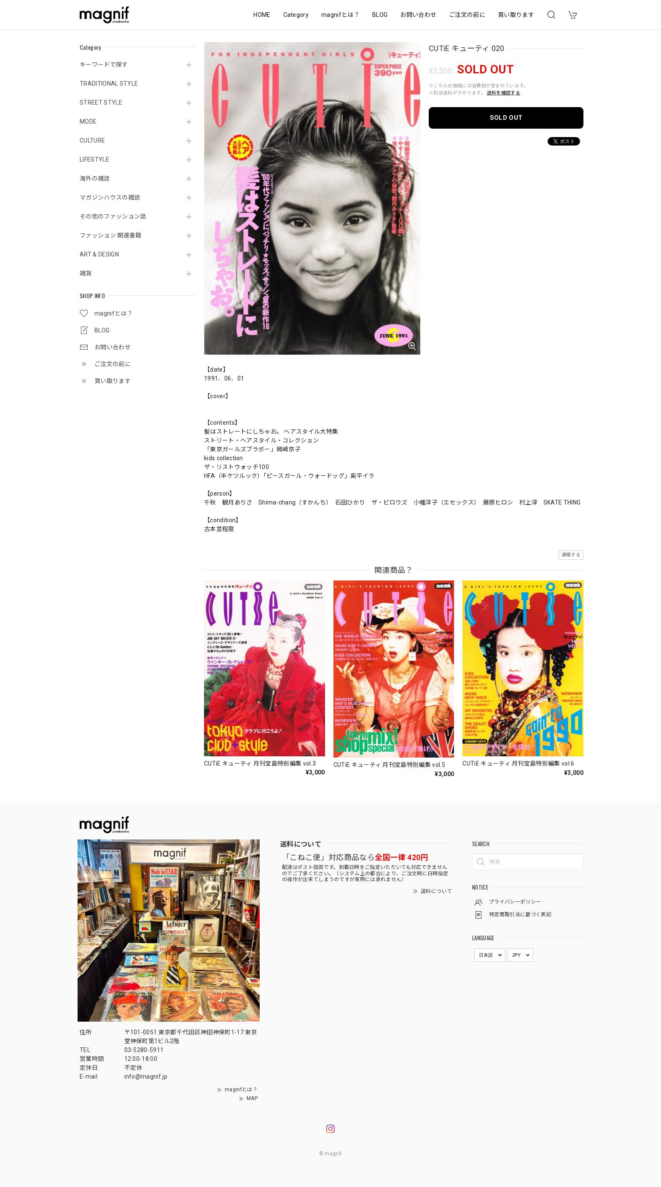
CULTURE (92, 140)
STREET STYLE (101, 102)
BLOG (379, 14)
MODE (88, 121)
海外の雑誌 (95, 178)
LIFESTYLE (94, 159)
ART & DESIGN (99, 254)
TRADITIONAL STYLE (109, 83)
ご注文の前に (467, 14)
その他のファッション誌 (113, 216)
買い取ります (516, 14)
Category (296, 14)
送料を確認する (503, 93)
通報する (571, 555)
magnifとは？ (340, 14)
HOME (261, 14)
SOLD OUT (506, 117)
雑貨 (86, 273)
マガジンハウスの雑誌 (110, 197)
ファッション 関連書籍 (111, 235)
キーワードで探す (104, 64)
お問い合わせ (418, 14)
